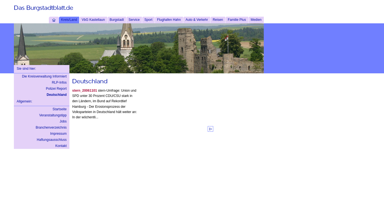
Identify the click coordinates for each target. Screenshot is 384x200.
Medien (256, 20)
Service (134, 20)
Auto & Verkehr (196, 20)
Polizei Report (56, 89)
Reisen (218, 20)
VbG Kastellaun (93, 20)
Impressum (58, 134)
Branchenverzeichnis (51, 127)
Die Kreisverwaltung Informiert (44, 76)
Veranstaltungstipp (53, 115)
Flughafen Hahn (169, 20)
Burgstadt (117, 20)
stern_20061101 (84, 90)
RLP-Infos (59, 82)
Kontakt (61, 146)
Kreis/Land (69, 20)
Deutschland (57, 95)
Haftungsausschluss (52, 140)
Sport (148, 20)
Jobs (63, 121)
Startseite (59, 109)
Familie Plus (237, 20)
